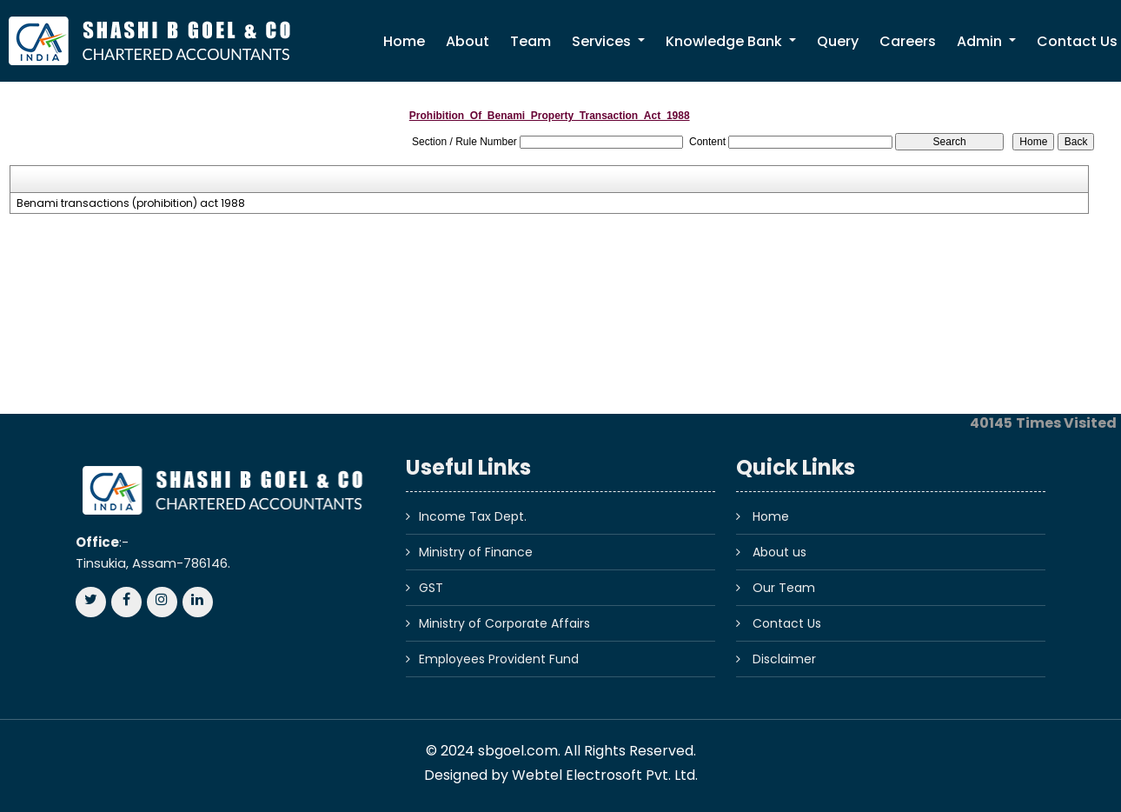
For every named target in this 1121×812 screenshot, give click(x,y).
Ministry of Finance (476, 552)
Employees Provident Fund (499, 659)
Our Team (784, 587)
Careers (907, 41)
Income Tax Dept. (473, 516)
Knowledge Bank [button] (726, 41)
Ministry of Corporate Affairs (504, 623)
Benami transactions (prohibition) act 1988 (131, 203)
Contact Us (787, 623)
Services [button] (603, 41)
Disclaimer (784, 659)
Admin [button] (981, 41)
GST (431, 587)
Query (838, 41)
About (467, 41)
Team (530, 41)
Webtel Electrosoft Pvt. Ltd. (605, 775)
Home (404, 41)
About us (779, 552)
